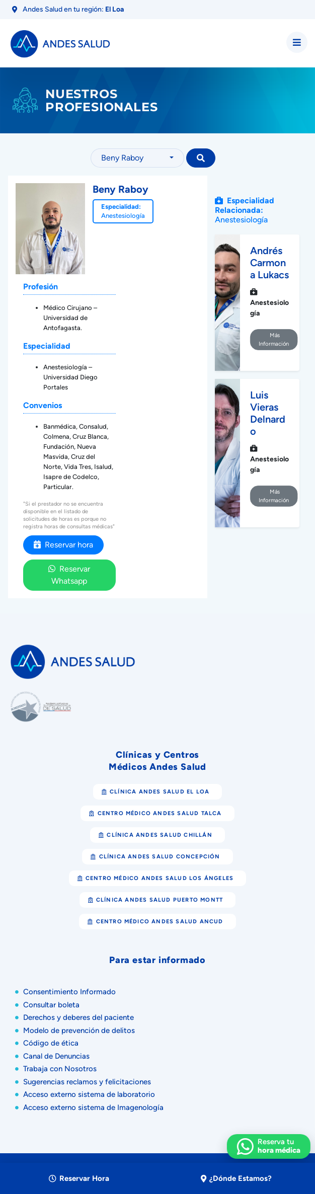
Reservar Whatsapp (69, 575)
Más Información (274, 339)
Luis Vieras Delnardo (267, 413)
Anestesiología (123, 215)
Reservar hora (63, 544)
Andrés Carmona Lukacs (269, 263)
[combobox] (138, 158)
